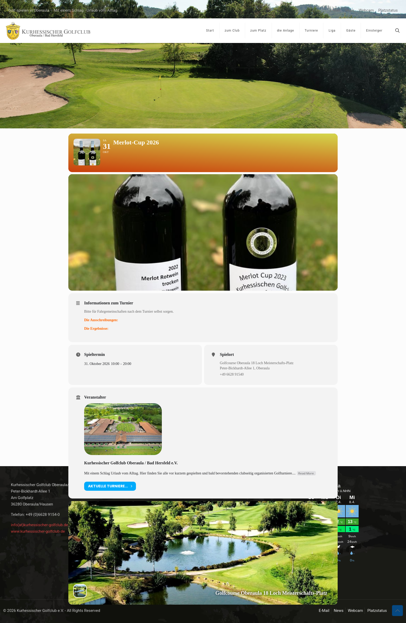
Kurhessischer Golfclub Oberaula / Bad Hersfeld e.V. (131, 471)
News (349, 10)
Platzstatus (388, 10)
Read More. (306, 481)
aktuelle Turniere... (110, 494)
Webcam (366, 10)
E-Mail (335, 10)
